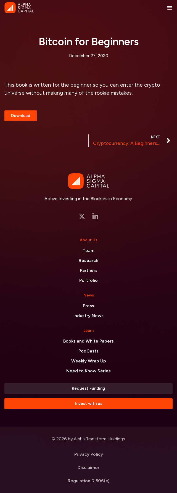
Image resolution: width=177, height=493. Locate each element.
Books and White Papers (88, 341)
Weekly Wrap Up (88, 361)
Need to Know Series (88, 370)
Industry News (88, 315)
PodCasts (88, 351)
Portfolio (88, 280)
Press (88, 305)
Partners (88, 270)
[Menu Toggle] (170, 7)
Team (88, 250)
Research (88, 260)
